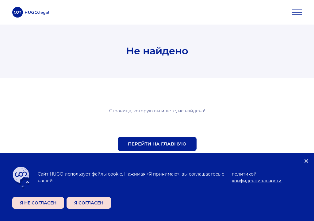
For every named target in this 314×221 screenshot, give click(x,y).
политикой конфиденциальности (256, 177)
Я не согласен (38, 203)
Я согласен (88, 203)
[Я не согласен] (306, 161)
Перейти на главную (157, 144)
